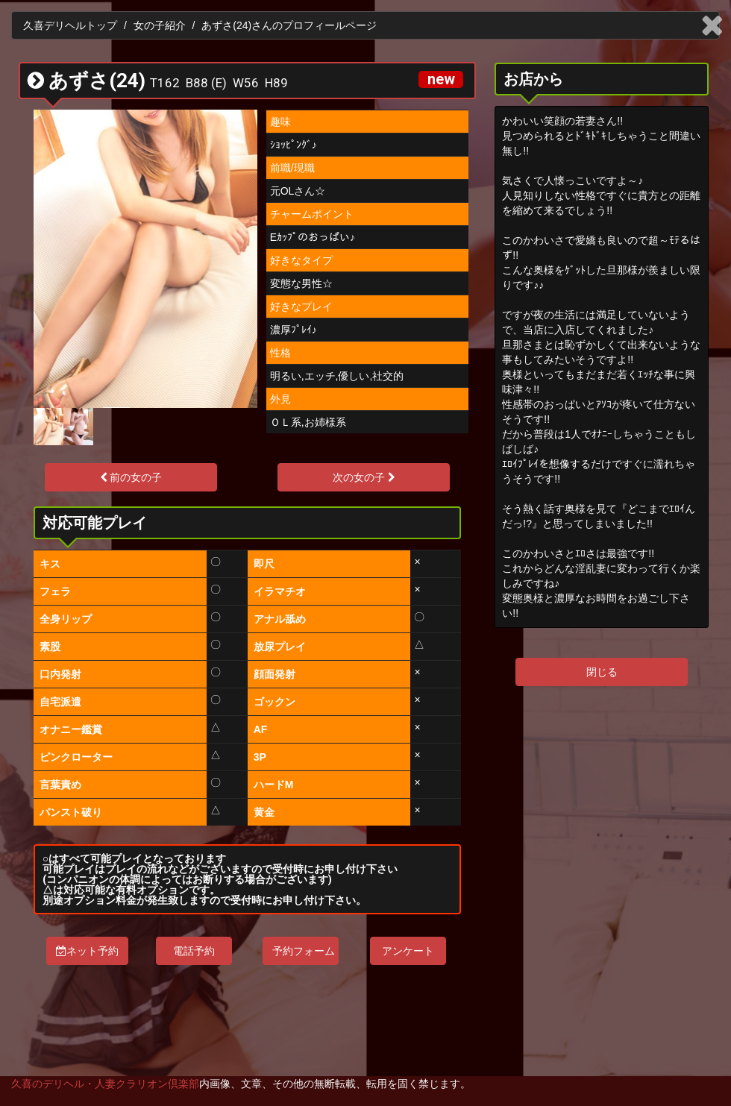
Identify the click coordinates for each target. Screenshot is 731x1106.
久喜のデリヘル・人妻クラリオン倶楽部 (105, 1084)
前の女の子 (131, 477)
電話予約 (194, 951)
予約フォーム (303, 951)
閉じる (602, 672)
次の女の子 (364, 477)
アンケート (408, 951)
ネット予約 (87, 951)
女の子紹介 (160, 25)
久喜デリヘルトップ (70, 25)
